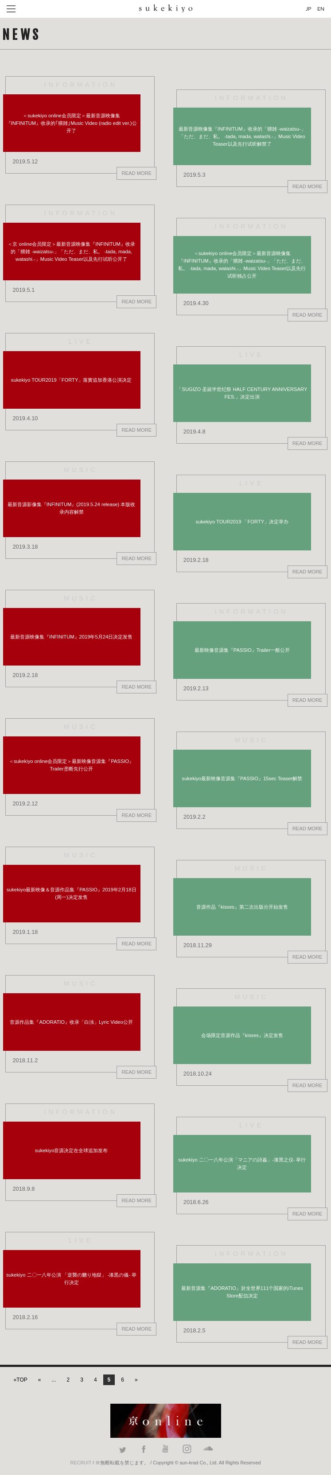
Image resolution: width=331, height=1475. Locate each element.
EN (320, 8)
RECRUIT (81, 1462)
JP (309, 8)
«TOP (20, 1380)
